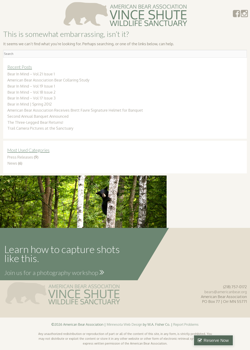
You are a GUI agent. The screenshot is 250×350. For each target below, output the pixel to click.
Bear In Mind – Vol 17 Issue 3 (31, 98)
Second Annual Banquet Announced (38, 116)
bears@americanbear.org (225, 291)
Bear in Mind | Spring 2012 (29, 104)
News (12, 163)
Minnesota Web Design (124, 324)
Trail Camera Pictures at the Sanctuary (40, 128)
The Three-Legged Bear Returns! (35, 122)
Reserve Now (228, 340)
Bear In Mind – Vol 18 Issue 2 (31, 92)
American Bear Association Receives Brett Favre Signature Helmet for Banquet (75, 110)
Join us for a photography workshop (54, 272)
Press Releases (20, 157)
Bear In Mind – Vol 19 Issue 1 (31, 86)
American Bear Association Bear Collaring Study (48, 80)
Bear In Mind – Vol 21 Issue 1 (31, 74)
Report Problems (186, 324)
